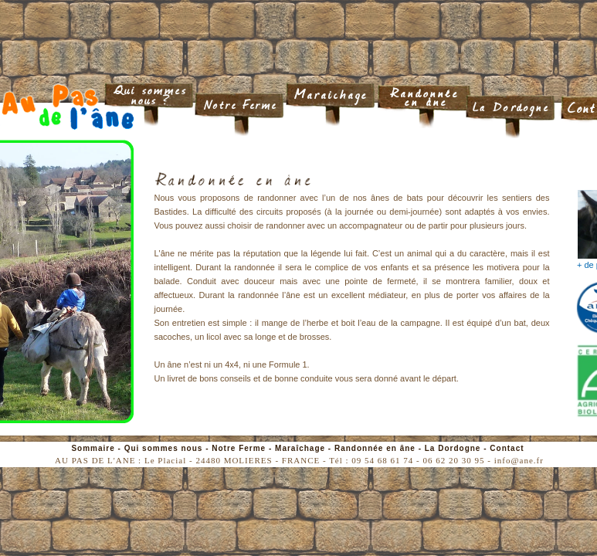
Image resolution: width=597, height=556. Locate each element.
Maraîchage (300, 448)
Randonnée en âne (375, 448)
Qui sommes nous (163, 448)
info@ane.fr (519, 460)
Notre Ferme (239, 448)
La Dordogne (453, 448)
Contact (507, 448)
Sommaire (92, 448)
